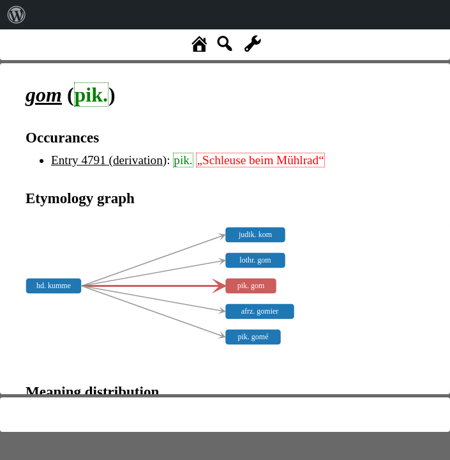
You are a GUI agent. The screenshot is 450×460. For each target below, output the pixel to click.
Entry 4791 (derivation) (109, 160)
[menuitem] (16, 14)
